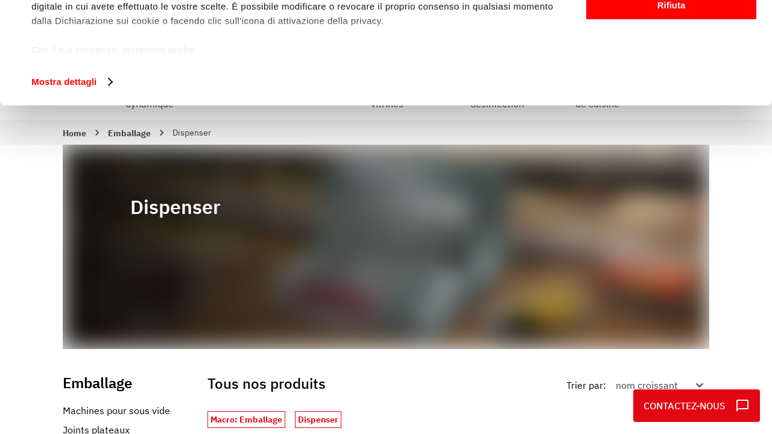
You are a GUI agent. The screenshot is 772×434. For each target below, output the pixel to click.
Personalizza (671, 65)
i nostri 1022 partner (103, 44)
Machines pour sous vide (116, 410)
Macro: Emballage (246, 419)
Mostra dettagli (63, 177)
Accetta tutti (671, 30)
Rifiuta (671, 100)
